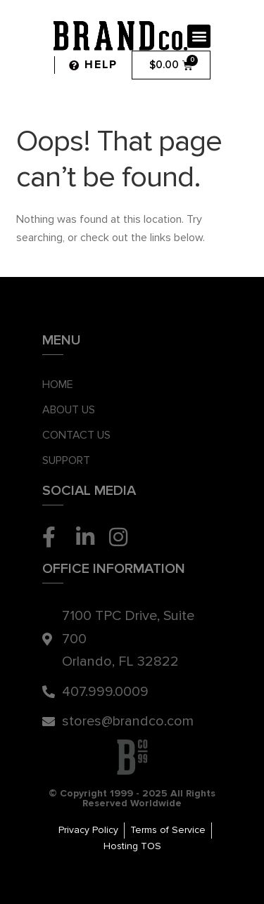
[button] (198, 36)
